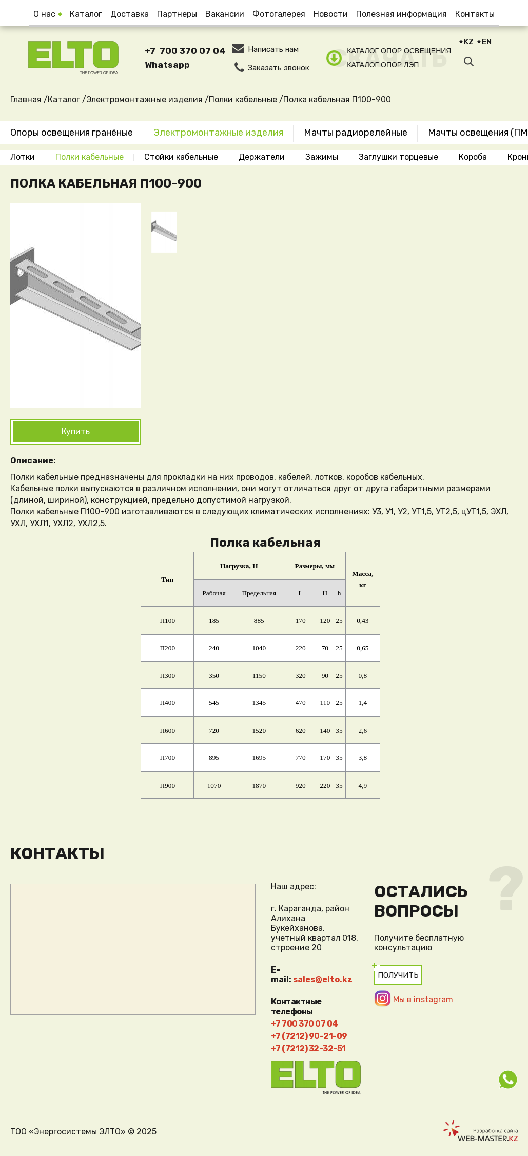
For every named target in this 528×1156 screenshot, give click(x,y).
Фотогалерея (278, 14)
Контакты (475, 14)
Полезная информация (401, 14)
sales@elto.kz (323, 979)
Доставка (129, 14)
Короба (473, 157)
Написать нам (273, 49)
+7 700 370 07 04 (185, 51)
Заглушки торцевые (398, 157)
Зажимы (321, 157)
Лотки (22, 157)
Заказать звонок (278, 67)
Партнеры (177, 14)
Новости (331, 14)
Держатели (262, 157)
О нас (44, 14)
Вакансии (224, 14)
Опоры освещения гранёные (71, 132)
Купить (76, 431)
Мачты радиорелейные (355, 132)
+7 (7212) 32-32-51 (308, 1048)
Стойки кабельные (181, 157)
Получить (398, 975)
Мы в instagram (423, 999)
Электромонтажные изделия (218, 132)
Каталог (86, 14)
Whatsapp (167, 65)
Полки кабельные (89, 157)
